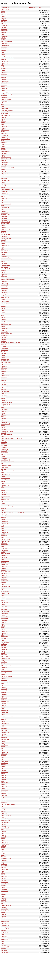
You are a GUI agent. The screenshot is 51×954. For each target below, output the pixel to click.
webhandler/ (4, 454)
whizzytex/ (4, 276)
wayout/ (3, 770)
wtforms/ (3, 121)
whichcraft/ (4, 97)
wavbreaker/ (4, 663)
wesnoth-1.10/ (5, 485)
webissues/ (4, 458)
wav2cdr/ (3, 672)
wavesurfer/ (4, 790)
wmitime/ (3, 764)
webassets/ (4, 617)
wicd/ (2, 407)
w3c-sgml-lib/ (5, 591)
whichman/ (4, 654)
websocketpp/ (5, 561)
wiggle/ (3, 137)
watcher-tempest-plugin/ (8, 505)
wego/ (3, 588)
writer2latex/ (4, 514)
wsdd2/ (3, 627)
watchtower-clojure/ (6, 434)
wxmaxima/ (4, 819)
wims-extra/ (4, 88)
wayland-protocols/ (6, 858)
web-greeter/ (4, 348)
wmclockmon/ (5, 593)
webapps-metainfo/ (6, 676)
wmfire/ (3, 155)
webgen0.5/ (4, 63)
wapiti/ (3, 746)
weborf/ (3, 853)
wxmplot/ (3, 692)
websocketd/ (4, 618)
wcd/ (2, 205)
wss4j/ (3, 12)
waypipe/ (3, 494)
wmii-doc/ (4, 649)
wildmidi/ (3, 846)
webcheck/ (4, 263)
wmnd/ (3, 849)
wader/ (3, 615)
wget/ (2, 892)
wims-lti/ (3, 160)
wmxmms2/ (4, 772)
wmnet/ (3, 240)
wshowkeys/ (4, 449)
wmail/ (3, 398)
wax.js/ (3, 413)
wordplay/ (4, 566)
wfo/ (2, 799)
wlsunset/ (4, 236)
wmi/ (2, 305)
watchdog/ (4, 303)
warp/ (3, 209)
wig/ (2, 727)
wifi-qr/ (3, 70)
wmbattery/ (4, 580)
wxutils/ (3, 503)
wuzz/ (3, 707)
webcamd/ (4, 680)
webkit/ (3, 187)
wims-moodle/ (5, 245)
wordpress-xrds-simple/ (7, 461)
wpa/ (2, 943)
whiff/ (2, 708)
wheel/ (3, 626)
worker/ (3, 837)
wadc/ (3, 54)
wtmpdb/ (3, 589)
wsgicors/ (4, 548)
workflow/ (4, 824)
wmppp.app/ (4, 472)
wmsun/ (3, 734)
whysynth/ (4, 368)
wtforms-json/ (5, 359)
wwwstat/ (4, 622)
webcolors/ (4, 256)
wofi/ (2, 310)
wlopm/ (3, 773)
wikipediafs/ (4, 645)
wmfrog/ (3, 306)
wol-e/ (3, 717)
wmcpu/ (3, 231)
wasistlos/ (4, 366)
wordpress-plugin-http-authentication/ (11, 438)
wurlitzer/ (3, 171)
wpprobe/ (4, 689)
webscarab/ (4, 153)
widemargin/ (4, 319)
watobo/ (3, 411)
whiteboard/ (4, 564)
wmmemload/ (5, 631)
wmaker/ (3, 930)
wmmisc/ (3, 32)
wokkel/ (3, 433)
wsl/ (2, 420)
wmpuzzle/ (4, 525)
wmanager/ (4, 112)
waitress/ (3, 67)
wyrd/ (2, 144)
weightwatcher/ (5, 151)
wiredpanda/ (4, 532)
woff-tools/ (4, 579)
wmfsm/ (3, 341)
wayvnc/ (3, 241)
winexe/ (3, 914)
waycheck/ (4, 220)
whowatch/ (4, 83)
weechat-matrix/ (5, 214)
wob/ (2, 501)
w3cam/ (3, 68)
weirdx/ (3, 323)
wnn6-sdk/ (4, 730)
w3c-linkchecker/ (6, 404)
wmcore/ (3, 184)
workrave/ (4, 927)
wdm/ (2, 314)
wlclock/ (3, 537)
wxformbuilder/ (5, 424)
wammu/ (3, 18)
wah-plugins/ (4, 14)
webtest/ (3, 516)
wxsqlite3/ (4, 826)
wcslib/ (3, 934)
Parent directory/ (6, 9)
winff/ (2, 817)
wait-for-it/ (4, 47)
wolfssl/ (3, 900)
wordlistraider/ (5, 723)
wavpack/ (4, 907)
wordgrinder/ (4, 842)
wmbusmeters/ (5, 193)
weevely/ (3, 353)
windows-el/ (4, 752)
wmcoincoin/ (4, 395)
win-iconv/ (4, 27)
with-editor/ (4, 530)
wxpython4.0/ (5, 925)
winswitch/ (4, 142)
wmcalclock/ (4, 712)
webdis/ (3, 337)
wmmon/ (3, 604)
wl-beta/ (3, 425)
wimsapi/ (3, 779)
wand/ (3, 629)
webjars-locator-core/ (7, 431)
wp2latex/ (4, 864)
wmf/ (2, 584)
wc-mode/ (4, 29)
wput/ (2, 624)
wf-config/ (4, 811)
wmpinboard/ (5, 400)
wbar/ (3, 526)
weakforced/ (4, 763)
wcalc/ (3, 674)
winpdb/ (3, 122)
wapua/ (3, 600)
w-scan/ (3, 351)
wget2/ (3, 806)
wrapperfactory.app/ (6, 41)
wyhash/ (3, 582)
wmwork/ (3, 371)
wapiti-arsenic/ (5, 36)
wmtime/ (3, 741)
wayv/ (3, 182)
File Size (31, 7)
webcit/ (3, 653)
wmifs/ (3, 254)
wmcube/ (3, 76)
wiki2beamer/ (5, 301)
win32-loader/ (5, 409)
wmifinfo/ (3, 79)
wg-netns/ (4, 74)
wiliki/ (2, 487)
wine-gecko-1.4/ (5, 553)
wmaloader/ (4, 633)
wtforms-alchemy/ (6, 665)
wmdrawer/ (4, 43)
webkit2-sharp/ (5, 460)
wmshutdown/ (5, 81)
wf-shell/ (3, 389)
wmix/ (3, 440)
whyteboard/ (4, 694)
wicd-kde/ (4, 218)
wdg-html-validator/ (6, 671)
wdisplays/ (4, 377)
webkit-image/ (5, 391)
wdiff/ (2, 106)
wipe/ (2, 52)
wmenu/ (3, 705)
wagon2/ (3, 166)
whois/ (3, 838)
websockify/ (4, 909)
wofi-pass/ (4, 274)
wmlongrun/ (4, 555)
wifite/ (3, 714)
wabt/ (2, 855)
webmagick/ (4, 283)
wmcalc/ (3, 21)
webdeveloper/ (5, 611)
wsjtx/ (3, 840)
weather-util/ (4, 386)
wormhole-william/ (6, 571)
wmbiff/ (3, 490)
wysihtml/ (4, 703)
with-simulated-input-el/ (7, 57)
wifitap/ (3, 481)
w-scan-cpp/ (4, 92)
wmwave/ (4, 287)
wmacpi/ (3, 339)
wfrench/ (3, 748)
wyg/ (2, 797)
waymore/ (4, 577)
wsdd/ (3, 169)
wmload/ (3, 517)
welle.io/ (3, 777)
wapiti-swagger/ (5, 234)
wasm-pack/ (4, 101)
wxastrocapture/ (5, 191)
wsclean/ (3, 919)
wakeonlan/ (4, 335)
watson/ (3, 608)
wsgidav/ (3, 149)
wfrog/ (3, 759)
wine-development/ (6, 939)
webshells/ (4, 95)
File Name (4, 7)
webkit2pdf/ (4, 186)
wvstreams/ (4, 882)
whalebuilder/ (5, 30)
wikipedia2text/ (5, 268)
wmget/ (3, 640)
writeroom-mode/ (6, 250)
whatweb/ (4, 543)
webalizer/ (4, 178)
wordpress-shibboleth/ (7, 167)
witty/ (2, 896)
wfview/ (3, 597)
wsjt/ (2, 330)
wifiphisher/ (4, 422)
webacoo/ (4, 508)
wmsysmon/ (4, 350)
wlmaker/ (3, 38)
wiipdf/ (3, 243)
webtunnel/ (4, 213)
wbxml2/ (3, 887)
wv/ (2, 851)
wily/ (2, 202)
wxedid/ (3, 429)
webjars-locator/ (5, 496)
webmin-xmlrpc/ (5, 229)
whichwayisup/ (5, 701)
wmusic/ (3, 380)
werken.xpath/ (5, 223)
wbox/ (3, 103)
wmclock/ (4, 728)
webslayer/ (4, 292)
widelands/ (4, 860)
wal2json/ (4, 445)
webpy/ (3, 696)
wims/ (3, 871)
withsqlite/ (4, 227)
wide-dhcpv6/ (5, 901)
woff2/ (3, 295)
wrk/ (2, 510)
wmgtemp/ (4, 90)
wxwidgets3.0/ (5, 947)
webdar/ (3, 128)
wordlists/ (4, 609)
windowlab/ (4, 710)
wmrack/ (3, 775)
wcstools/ (4, 865)
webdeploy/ (4, 61)
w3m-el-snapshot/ (6, 815)
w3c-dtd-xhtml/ (5, 375)
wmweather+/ (5, 636)
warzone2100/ (5, 844)
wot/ (2, 436)
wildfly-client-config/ (6, 93)
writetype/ (4, 784)
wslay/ (3, 847)
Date (40, 7)
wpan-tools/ (4, 369)
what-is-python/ (5, 474)
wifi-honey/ (4, 573)
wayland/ (3, 945)
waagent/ (4, 299)
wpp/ (2, 364)
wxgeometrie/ (5, 447)
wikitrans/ (4, 754)
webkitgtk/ (4, 889)
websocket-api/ (5, 586)
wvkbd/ (3, 378)
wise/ (2, 65)
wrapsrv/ (3, 469)
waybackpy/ (4, 328)
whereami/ (4, 126)
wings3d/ (3, 808)
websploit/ (4, 252)
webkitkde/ (4, 662)
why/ (2, 635)
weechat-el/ (4, 745)
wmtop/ (3, 225)
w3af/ (2, 247)
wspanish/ (4, 25)
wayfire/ (3, 885)
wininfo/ (3, 50)
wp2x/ (3, 766)
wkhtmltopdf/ (4, 620)
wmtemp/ (4, 678)
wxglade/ (3, 346)
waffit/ (3, 788)
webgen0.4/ (4, 492)
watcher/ (3, 898)
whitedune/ (4, 667)
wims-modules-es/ (6, 297)
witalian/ (3, 59)
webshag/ (4, 647)
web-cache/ (4, 173)
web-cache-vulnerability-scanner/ (10, 342)
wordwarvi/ (4, 791)
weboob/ (3, 427)
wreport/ (3, 923)
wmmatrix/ (4, 687)
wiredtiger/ (4, 443)
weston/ (3, 916)
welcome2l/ (4, 521)
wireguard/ (4, 831)
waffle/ (3, 912)
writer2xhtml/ (5, 117)
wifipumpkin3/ (5, 45)
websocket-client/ (6, 258)
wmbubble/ (4, 699)
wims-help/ (4, 216)
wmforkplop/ (4, 523)
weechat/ (3, 948)
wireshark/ (4, 950)
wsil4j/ (3, 416)
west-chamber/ (5, 820)
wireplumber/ (5, 921)
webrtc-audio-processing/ (8, 804)
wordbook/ (4, 321)
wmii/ (2, 559)
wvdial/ (3, 456)
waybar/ (3, 856)
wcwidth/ (3, 373)
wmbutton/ (4, 644)
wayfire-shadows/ (6, 238)
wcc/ (2, 750)
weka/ (3, 11)
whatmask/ (4, 698)
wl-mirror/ (4, 737)
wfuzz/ (3, 146)
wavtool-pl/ (4, 442)
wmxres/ (3, 317)
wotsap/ (3, 278)
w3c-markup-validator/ (7, 470)
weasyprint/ (4, 162)
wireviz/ (3, 479)
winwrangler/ (4, 761)
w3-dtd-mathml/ (5, 222)
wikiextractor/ (5, 130)
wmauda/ (4, 451)
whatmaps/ (4, 387)
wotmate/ (4, 232)
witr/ (2, 34)
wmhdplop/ (4, 813)
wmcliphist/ (4, 793)
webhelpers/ (4, 113)
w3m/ (2, 862)
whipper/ (3, 568)
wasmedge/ (4, 535)
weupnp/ (3, 598)
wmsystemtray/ (5, 478)
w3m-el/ (3, 736)
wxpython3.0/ (5, 810)
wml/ (2, 124)
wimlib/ (3, 873)
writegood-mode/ (6, 99)
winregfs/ (3, 719)
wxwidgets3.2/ (5, 932)
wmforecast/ (4, 406)
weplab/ (3, 384)
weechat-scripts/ (5, 360)
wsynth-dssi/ (4, 135)
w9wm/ (3, 519)
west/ (2, 669)
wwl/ (2, 757)
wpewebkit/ (4, 936)
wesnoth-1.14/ (5, 910)
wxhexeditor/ (4, 332)
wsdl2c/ (3, 755)
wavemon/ (4, 85)
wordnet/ (3, 903)
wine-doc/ (4, 606)
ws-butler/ (4, 20)
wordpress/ (4, 876)
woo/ (2, 489)
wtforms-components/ (7, 110)
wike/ (2, 249)
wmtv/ (3, 326)
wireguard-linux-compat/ (8, 279)
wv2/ (2, 528)
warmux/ (3, 829)
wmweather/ (4, 544)
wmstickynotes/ (5, 180)
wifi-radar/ (4, 119)
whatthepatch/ (5, 499)
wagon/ (3, 86)
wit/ (2, 768)
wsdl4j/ (3, 312)
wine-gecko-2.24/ (6, 465)
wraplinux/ (4, 164)
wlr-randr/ (4, 557)
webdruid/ (4, 72)
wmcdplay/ (4, 281)
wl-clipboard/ (4, 613)
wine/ (2, 941)
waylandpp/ (4, 938)
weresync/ (4, 133)
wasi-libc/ (4, 638)
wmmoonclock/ (5, 541)
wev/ (2, 781)
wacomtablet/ (5, 822)
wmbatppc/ (4, 575)
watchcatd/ (4, 176)
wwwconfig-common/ (7, 716)
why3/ (3, 918)
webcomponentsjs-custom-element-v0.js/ (12, 512)
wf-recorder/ (4, 782)
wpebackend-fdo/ (6, 905)
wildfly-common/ (5, 265)
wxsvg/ (3, 874)
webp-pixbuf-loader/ (6, 691)
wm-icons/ (4, 795)
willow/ (3, 272)
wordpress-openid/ (6, 259)
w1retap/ (3, 880)
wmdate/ (3, 16)
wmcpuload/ (4, 550)
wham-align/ (4, 786)
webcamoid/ (4, 891)
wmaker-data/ (5, 739)
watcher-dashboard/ (6, 402)
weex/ (3, 148)
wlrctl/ (3, 308)
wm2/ (2, 743)
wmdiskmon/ (4, 108)
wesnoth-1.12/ (5, 732)
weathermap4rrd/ (6, 204)
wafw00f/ (3, 270)
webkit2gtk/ (4, 952)
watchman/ (4, 802)
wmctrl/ (3, 651)
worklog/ (3, 570)
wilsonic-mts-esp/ (6, 324)
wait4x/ (3, 39)
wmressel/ (4, 290)
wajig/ (3, 534)
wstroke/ (3, 562)
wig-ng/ (3, 196)
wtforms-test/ (5, 467)
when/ (3, 497)
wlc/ (2, 200)
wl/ (2, 463)
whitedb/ (3, 894)
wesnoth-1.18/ (5, 828)
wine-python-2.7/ (6, 158)
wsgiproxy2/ (4, 452)
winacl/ (3, 476)
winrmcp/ (3, 835)
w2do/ (3, 382)
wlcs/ (2, 725)
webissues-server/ (6, 362)
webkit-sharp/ (5, 602)
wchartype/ (4, 294)
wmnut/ (3, 683)
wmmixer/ (4, 77)
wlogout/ (3, 211)
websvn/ (3, 397)
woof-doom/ (4, 48)
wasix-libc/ (4, 344)
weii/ (2, 546)
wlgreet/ (3, 415)
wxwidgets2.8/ (5, 642)
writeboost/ (4, 393)
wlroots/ (3, 867)
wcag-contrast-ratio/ (6, 333)
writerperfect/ (5, 929)
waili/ (2, 140)
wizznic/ (3, 721)
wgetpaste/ (4, 198)
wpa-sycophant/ (5, 139)
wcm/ (2, 660)
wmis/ (3, 552)
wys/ (2, 104)
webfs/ (3, 357)
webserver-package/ (7, 506)
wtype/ (3, 355)
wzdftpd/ (3, 56)
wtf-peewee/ (4, 267)
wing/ (2, 483)
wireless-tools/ (5, 869)
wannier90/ (4, 285)
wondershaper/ (5, 539)
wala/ (2, 315)
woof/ (2, 685)
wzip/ (2, 595)
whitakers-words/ (6, 157)
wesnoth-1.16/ (5, 883)
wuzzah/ (3, 418)
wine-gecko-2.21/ (6, 658)
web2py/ (3, 131)
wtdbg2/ (3, 175)
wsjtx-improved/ (5, 207)
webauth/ (4, 878)
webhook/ (4, 800)
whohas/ (3, 23)
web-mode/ (4, 656)
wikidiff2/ (3, 833)
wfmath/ (3, 261)
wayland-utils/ (5, 195)
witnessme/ (4, 288)
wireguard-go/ (5, 681)
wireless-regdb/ (5, 115)
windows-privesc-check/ (8, 189)
